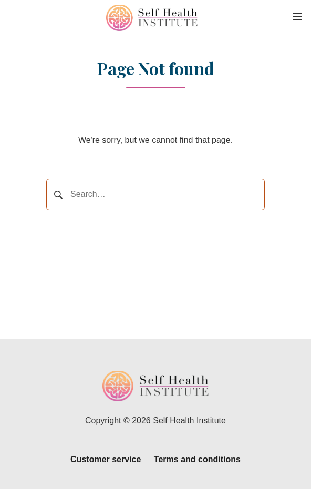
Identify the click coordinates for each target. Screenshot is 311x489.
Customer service (105, 459)
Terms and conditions (197, 459)
